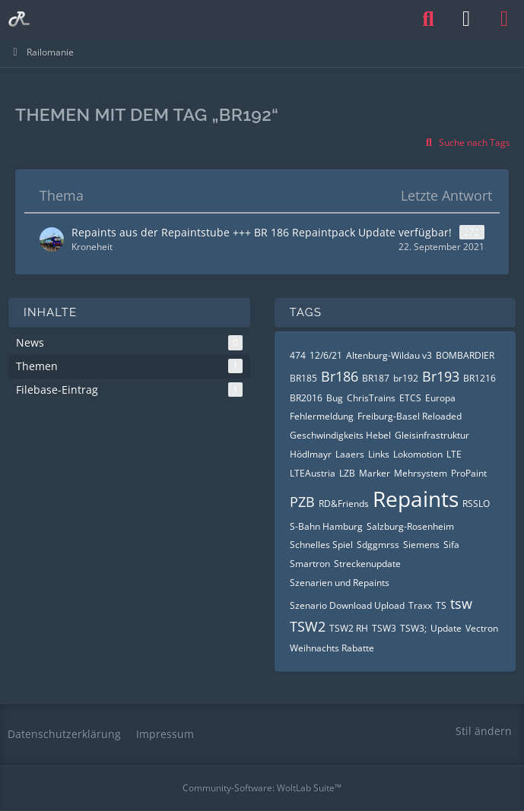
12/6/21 (326, 355)
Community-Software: (262, 787)
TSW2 (308, 626)
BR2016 (306, 397)
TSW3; (413, 628)
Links (378, 454)
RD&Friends (344, 503)
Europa (440, 397)
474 (298, 355)
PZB (302, 502)
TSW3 (384, 628)
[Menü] (504, 19)
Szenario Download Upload (347, 605)
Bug (334, 397)
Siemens (421, 544)
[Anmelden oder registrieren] (466, 19)
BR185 (303, 378)
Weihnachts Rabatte (332, 648)
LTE (454, 454)
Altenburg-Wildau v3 (389, 355)
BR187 (375, 378)
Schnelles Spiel (321, 544)
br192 (405, 378)
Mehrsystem (420, 473)
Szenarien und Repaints (339, 582)
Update (446, 628)
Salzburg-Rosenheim (410, 526)
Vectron (481, 628)
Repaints (416, 498)
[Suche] (428, 19)
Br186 (339, 376)
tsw (461, 603)
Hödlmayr (311, 454)
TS (441, 605)
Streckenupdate (367, 563)
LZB (347, 473)
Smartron (310, 563)
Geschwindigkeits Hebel (340, 435)
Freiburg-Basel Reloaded (409, 416)
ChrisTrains (371, 397)
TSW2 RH (348, 628)
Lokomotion (418, 454)
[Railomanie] (19, 19)
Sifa (451, 544)
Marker (374, 473)
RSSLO (476, 503)
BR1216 (479, 378)
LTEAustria (312, 473)
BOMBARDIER (465, 355)
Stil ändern (484, 731)
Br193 (440, 376)
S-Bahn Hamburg (326, 526)
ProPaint (469, 473)
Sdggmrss (378, 544)
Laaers (349, 454)
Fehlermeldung (322, 416)
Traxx (420, 605)
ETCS (410, 397)
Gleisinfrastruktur (432, 435)
